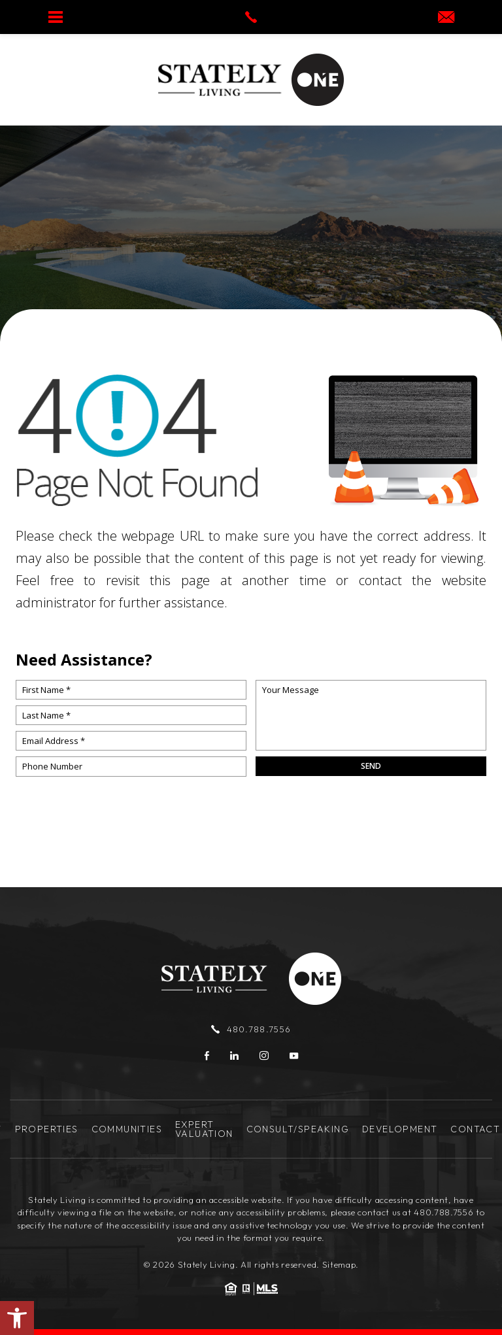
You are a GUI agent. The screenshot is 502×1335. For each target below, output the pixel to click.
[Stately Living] (220, 79)
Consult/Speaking (297, 1129)
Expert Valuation (204, 1129)
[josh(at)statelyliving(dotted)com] (446, 17)
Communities (127, 1129)
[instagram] (264, 1056)
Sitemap (339, 1264)
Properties (46, 1129)
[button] (17, 1318)
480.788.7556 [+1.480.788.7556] (251, 1029)
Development (399, 1129)
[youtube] (293, 1056)
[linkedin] (234, 1056)
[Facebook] (206, 1056)
